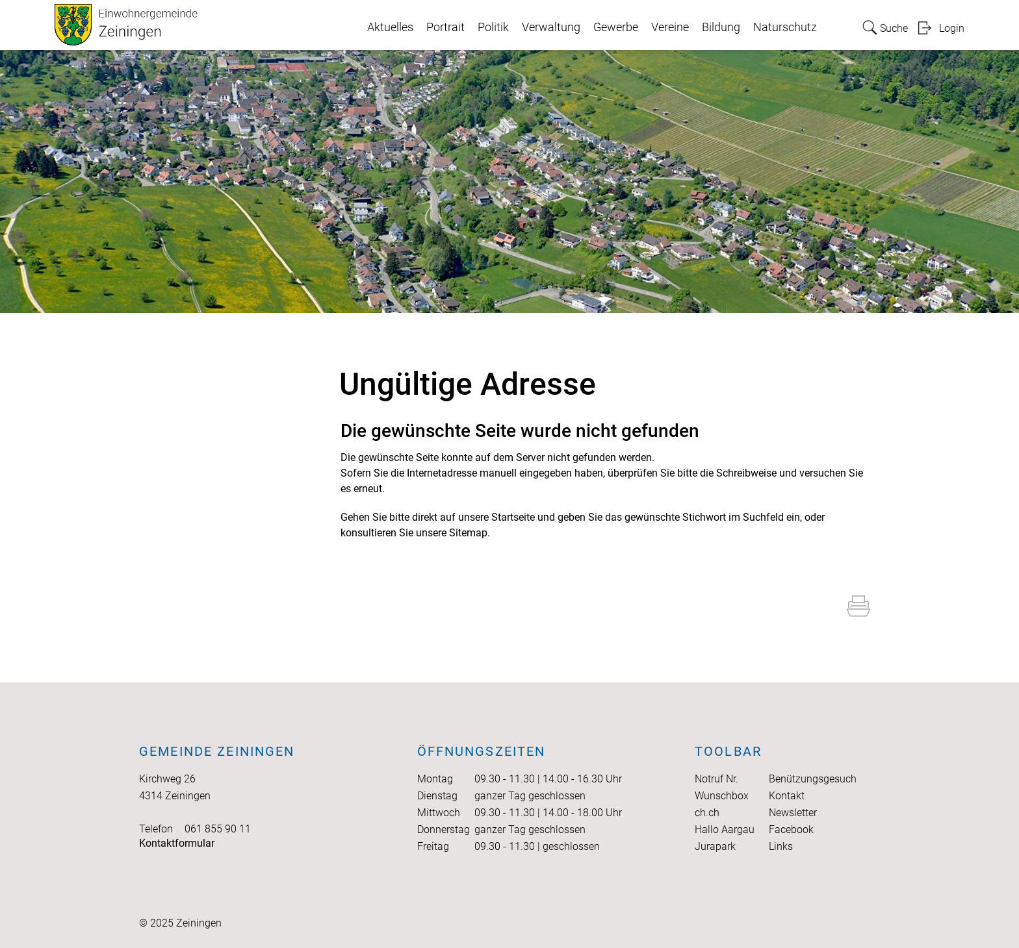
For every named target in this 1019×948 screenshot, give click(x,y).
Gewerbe (615, 27)
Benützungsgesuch (813, 779)
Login (951, 28)
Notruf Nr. (716, 779)
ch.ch (707, 812)
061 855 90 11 (218, 829)
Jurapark (715, 846)
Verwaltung (551, 27)
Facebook (791, 829)
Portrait (445, 27)
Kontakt (787, 796)
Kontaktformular (176, 843)
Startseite (513, 517)
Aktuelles (390, 27)
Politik (493, 27)
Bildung (721, 27)
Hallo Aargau (725, 829)
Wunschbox (722, 796)
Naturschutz (785, 27)
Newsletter (793, 812)
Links (781, 846)
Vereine (670, 27)
